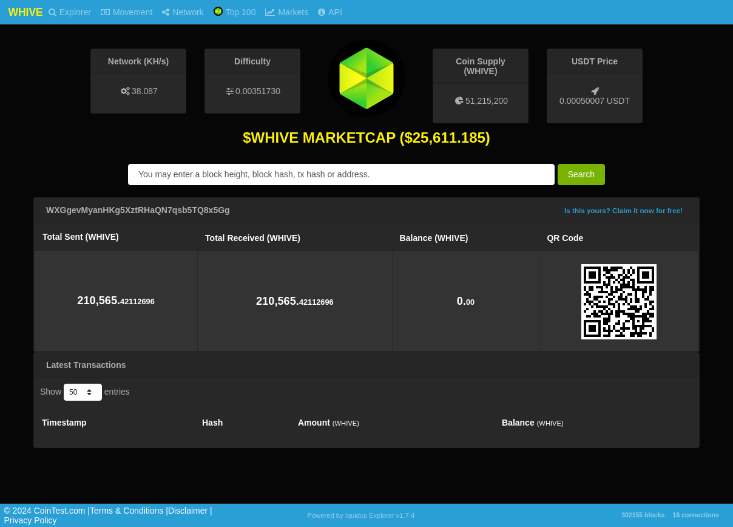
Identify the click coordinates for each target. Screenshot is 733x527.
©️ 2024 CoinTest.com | (47, 510)
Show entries (85, 392)
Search (581, 174)
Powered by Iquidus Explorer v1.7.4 (361, 515)
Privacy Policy (30, 520)
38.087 (145, 91)
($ (405, 137)
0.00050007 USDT (594, 101)
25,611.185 (449, 137)
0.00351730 (257, 91)
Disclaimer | (190, 510)
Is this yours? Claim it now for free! (623, 210)
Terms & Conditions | (129, 510)
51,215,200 (486, 101)
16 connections (696, 514)
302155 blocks (642, 514)
